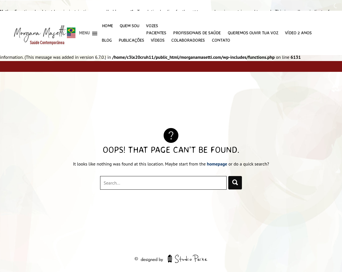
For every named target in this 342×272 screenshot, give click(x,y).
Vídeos (157, 40)
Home (107, 25)
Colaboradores (188, 40)
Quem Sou (129, 25)
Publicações (131, 40)
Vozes (152, 25)
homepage (217, 164)
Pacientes (156, 32)
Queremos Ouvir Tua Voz (253, 32)
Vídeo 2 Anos (298, 32)
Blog (107, 40)
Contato (221, 40)
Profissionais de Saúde (197, 32)
